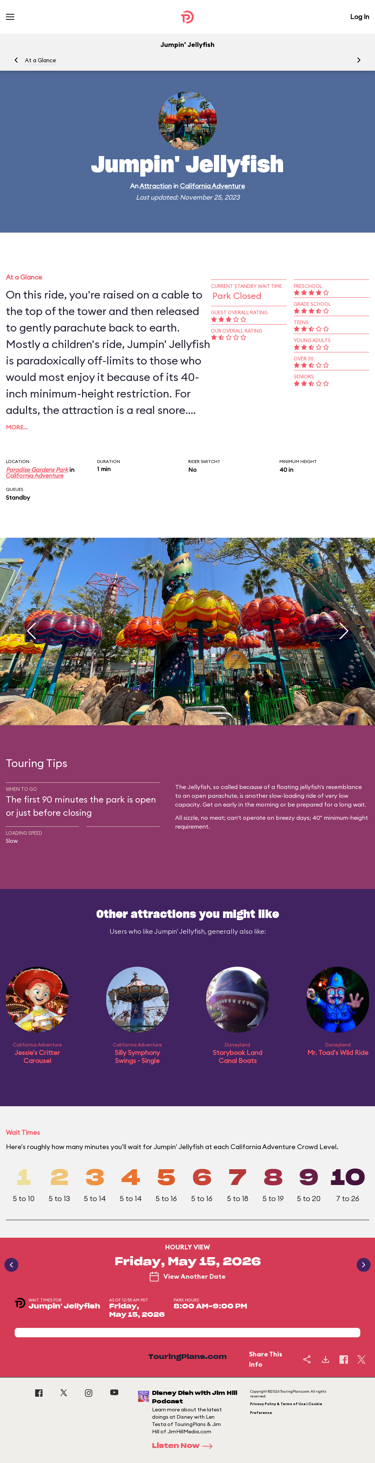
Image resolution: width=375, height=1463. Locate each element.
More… (17, 427)
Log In (359, 16)
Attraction (156, 186)
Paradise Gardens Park (37, 469)
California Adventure (212, 186)
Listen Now (184, 1446)
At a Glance (40, 60)
